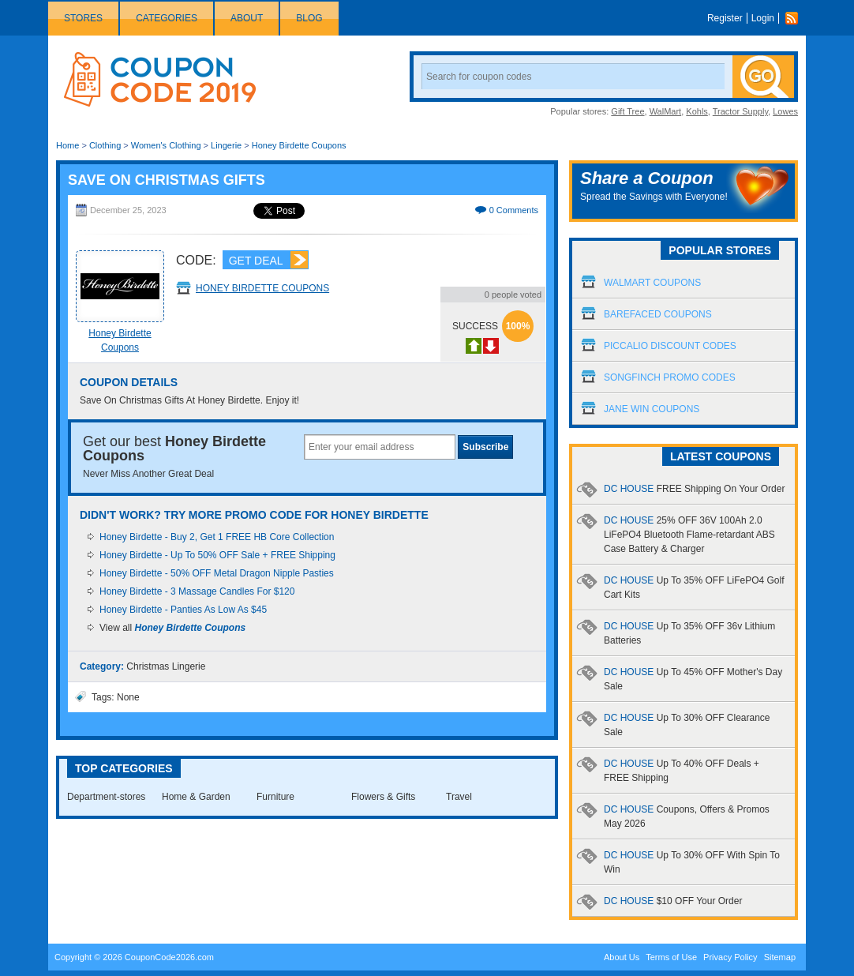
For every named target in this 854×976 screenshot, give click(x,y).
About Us (621, 957)
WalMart (666, 111)
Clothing (105, 145)
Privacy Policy (730, 957)
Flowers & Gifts (383, 796)
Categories (166, 18)
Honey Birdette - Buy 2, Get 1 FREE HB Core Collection (216, 536)
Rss (795, 18)
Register (725, 18)
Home (67, 145)
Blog (309, 18)
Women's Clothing (166, 145)
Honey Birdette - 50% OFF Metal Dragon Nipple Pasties (216, 573)
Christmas (147, 666)
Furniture (275, 796)
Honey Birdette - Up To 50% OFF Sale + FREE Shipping (217, 555)
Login (762, 18)
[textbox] (379, 447)
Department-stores (106, 796)
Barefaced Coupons (658, 314)
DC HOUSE (694, 488)
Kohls (697, 111)
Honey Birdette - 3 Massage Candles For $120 (196, 591)
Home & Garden (196, 796)
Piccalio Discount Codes (670, 345)
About (246, 18)
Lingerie (226, 145)
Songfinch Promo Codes (670, 377)
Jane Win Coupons (651, 409)
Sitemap (780, 957)
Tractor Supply (740, 111)
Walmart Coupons (652, 282)
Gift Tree (627, 111)
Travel (459, 796)
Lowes (785, 111)
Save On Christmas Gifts (166, 180)
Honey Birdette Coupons (299, 145)
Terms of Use (671, 957)
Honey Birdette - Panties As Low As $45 (183, 609)
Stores (83, 18)
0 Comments (513, 210)
